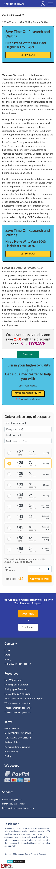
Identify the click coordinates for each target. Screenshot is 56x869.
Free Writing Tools (13, 680)
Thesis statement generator (17, 707)
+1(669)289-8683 (44, 3)
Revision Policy (12, 742)
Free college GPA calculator (17, 693)
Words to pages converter (17, 703)
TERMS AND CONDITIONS (18, 664)
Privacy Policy (11, 751)
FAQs (7, 654)
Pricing (7, 659)
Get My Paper (28, 55)
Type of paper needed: (15, 423)
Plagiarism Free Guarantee (17, 746)
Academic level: (13, 435)
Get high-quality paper (28, 393)
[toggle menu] (51, 4)
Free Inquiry (28, 627)
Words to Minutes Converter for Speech (24, 698)
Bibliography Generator (15, 689)
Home (7, 650)
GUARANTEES (11, 728)
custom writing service (12, 799)
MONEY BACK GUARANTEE (18, 733)
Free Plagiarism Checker (16, 684)
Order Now (28, 613)
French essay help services (13, 804)
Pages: (7, 567)
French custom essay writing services (18, 808)
